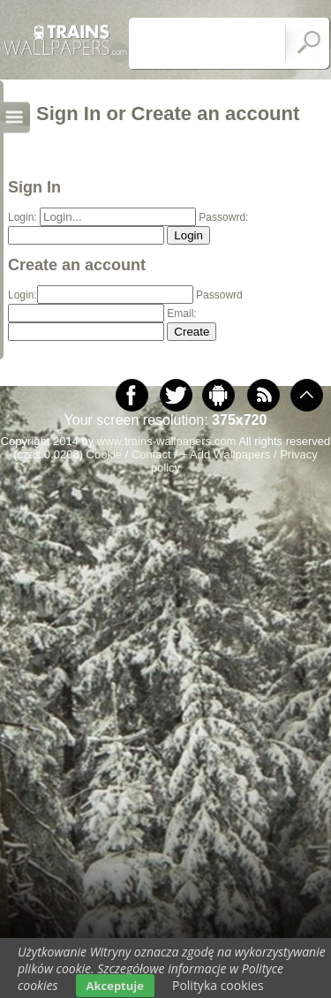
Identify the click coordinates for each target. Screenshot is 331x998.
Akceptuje (115, 986)
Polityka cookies (218, 985)
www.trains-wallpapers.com (167, 441)
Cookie (104, 454)
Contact (151, 454)
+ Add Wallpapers (226, 454)
